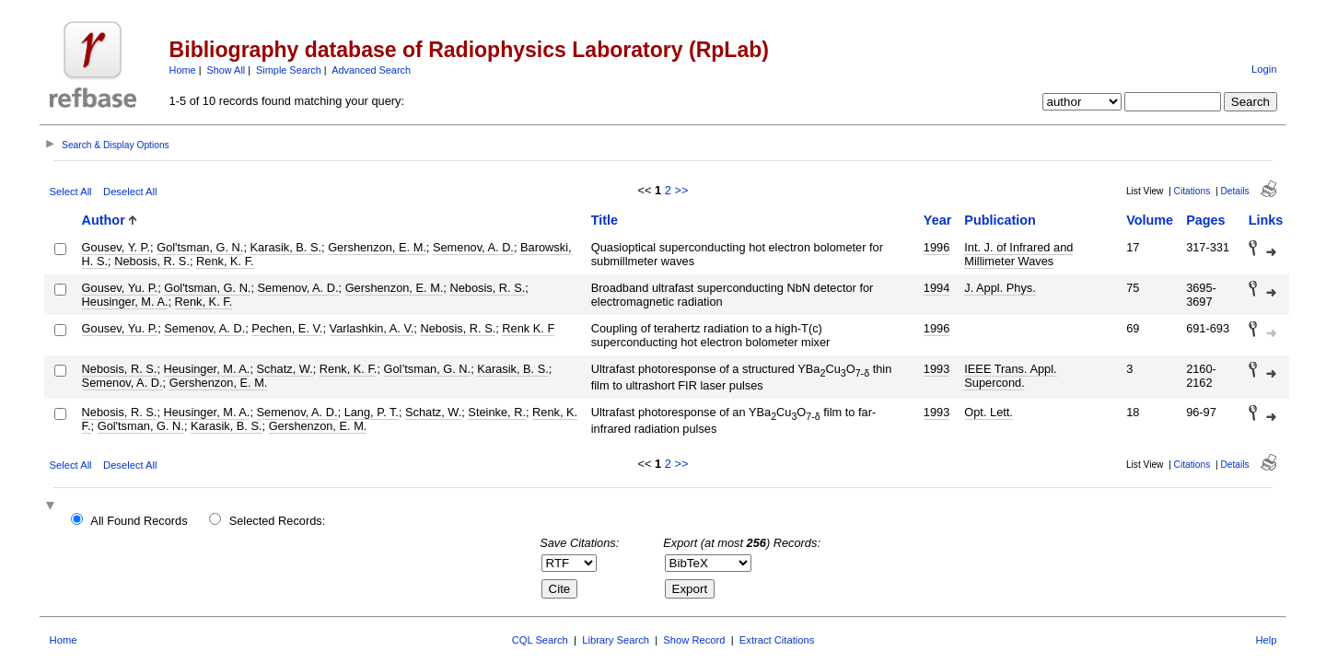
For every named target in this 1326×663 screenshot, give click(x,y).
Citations (1192, 191)
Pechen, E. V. (286, 328)
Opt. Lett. (988, 412)
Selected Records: (277, 521)
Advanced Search (371, 70)
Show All (226, 70)
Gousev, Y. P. (116, 247)
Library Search (615, 640)
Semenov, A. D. (473, 247)
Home (182, 70)
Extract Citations (776, 640)
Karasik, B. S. (286, 247)
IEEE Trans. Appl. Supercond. (1010, 376)
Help (1265, 640)
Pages (1205, 220)
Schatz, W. (285, 369)
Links (1266, 220)
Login (1263, 69)
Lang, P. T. (371, 412)
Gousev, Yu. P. (120, 288)
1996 (936, 247)
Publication (1000, 220)
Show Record (694, 640)
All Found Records (138, 521)
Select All (71, 191)
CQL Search (540, 640)
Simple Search (288, 70)
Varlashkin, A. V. (372, 328)
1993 (936, 369)
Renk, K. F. (225, 261)
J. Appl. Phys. (1000, 288)
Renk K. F (528, 328)
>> (681, 190)
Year (937, 220)
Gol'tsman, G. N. (200, 247)
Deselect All (130, 191)
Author (103, 220)
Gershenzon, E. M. (377, 247)
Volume (1149, 220)
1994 (936, 288)
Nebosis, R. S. (152, 261)
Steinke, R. (497, 412)
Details (1234, 191)
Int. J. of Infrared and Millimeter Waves (1018, 254)
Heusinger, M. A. (125, 301)
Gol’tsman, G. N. (427, 369)
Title (604, 220)
